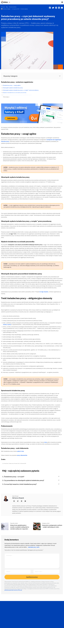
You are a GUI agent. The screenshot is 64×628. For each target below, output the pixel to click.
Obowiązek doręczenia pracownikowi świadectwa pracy (17, 95)
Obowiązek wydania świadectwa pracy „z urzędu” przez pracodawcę (20, 90)
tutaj (45, 442)
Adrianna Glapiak (5, 9)
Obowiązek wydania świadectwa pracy (13, 87)
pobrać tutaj (20, 451)
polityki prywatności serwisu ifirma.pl (13, 590)
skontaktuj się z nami (33, 547)
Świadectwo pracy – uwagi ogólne (12, 85)
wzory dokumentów (22, 455)
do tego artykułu (43, 291)
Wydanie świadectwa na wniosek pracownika (14, 92)
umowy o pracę (7, 324)
